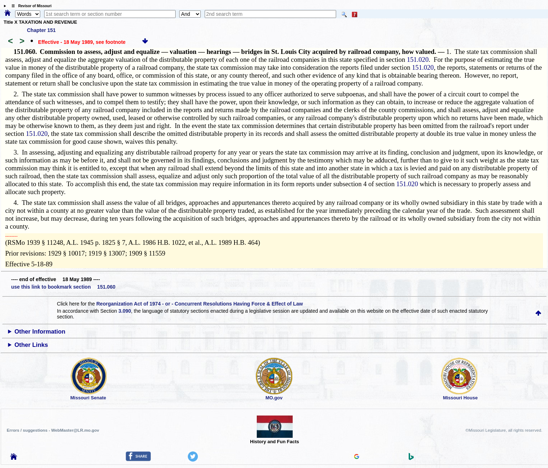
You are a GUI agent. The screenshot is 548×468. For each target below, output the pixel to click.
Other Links (31, 344)
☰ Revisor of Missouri (30, 6)
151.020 (418, 59)
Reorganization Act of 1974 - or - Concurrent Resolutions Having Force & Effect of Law (199, 304)
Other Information (39, 331)
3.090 (125, 311)
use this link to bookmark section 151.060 (63, 287)
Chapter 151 (41, 30)
